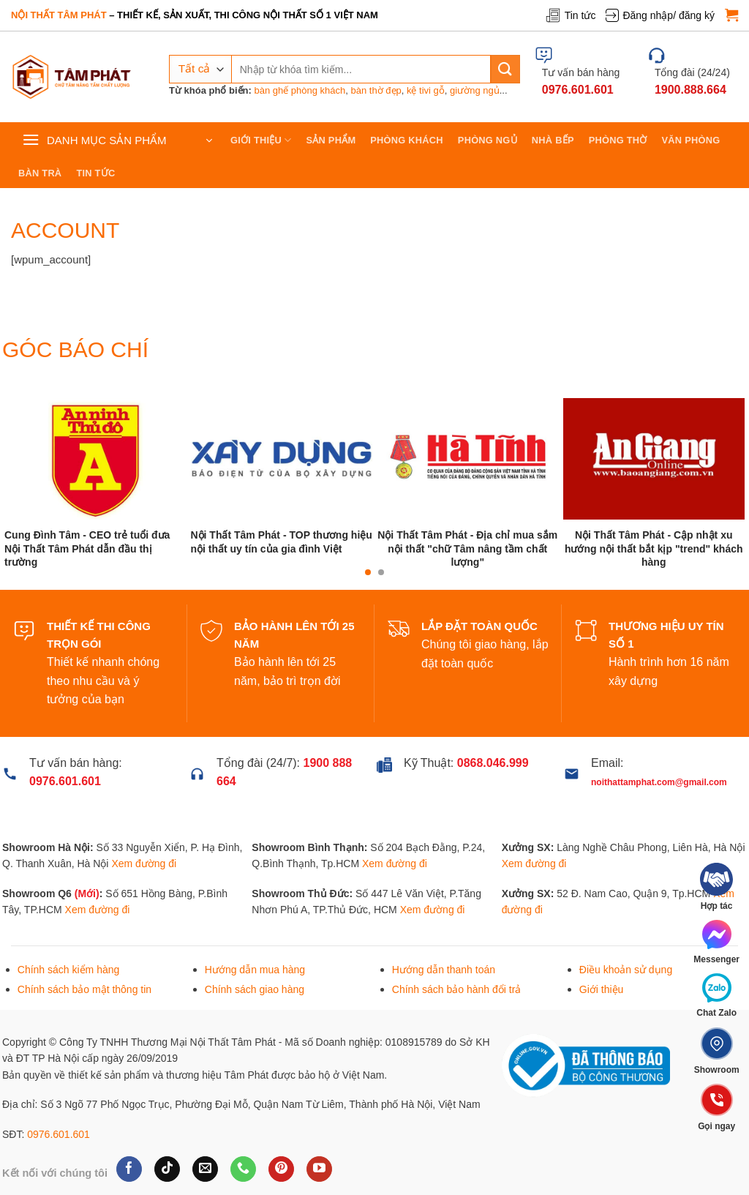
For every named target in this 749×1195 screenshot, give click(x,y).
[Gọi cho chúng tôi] (243, 1169)
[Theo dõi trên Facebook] (129, 1169)
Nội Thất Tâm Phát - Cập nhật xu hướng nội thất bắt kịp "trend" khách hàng (654, 548)
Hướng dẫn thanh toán (443, 969)
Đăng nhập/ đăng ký (660, 15)
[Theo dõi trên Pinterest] (281, 1169)
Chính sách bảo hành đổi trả (457, 989)
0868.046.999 (493, 763)
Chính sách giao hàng (254, 989)
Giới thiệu (261, 140)
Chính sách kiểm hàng (69, 969)
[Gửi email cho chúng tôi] (205, 1169)
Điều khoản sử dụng (625, 969)
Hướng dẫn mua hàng (255, 969)
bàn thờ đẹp (376, 90)
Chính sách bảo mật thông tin (84, 989)
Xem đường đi (143, 863)
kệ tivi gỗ (426, 90)
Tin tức (570, 15)
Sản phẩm (331, 140)
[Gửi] (505, 69)
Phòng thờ (618, 140)
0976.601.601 (58, 1134)
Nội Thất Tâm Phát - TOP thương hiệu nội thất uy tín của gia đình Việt (281, 541)
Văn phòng (691, 140)
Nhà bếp (553, 140)
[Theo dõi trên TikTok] (167, 1169)
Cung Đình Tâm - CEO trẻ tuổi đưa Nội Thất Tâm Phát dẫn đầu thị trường (87, 548)
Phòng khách (406, 140)
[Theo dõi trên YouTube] (319, 1169)
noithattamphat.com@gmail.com (659, 782)
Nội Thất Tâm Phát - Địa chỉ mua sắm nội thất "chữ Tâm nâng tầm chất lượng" (467, 548)
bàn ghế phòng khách (299, 90)
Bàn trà (39, 173)
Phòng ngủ (487, 140)
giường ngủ (475, 90)
